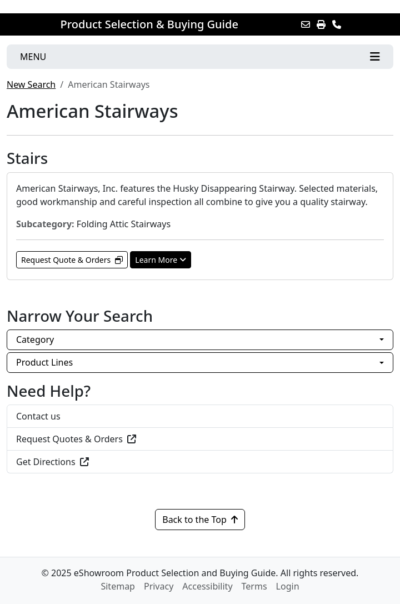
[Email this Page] (305, 24)
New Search (31, 84)
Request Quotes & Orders (76, 439)
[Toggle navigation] (200, 56)
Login (287, 586)
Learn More (160, 259)
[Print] (321, 24)
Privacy (158, 586)
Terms (254, 586)
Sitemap (118, 586)
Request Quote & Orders (72, 259)
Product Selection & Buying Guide (149, 24)
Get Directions (52, 462)
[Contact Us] (336, 24)
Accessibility (207, 586)
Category (35, 339)
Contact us (38, 416)
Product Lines (44, 362)
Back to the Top (200, 519)
